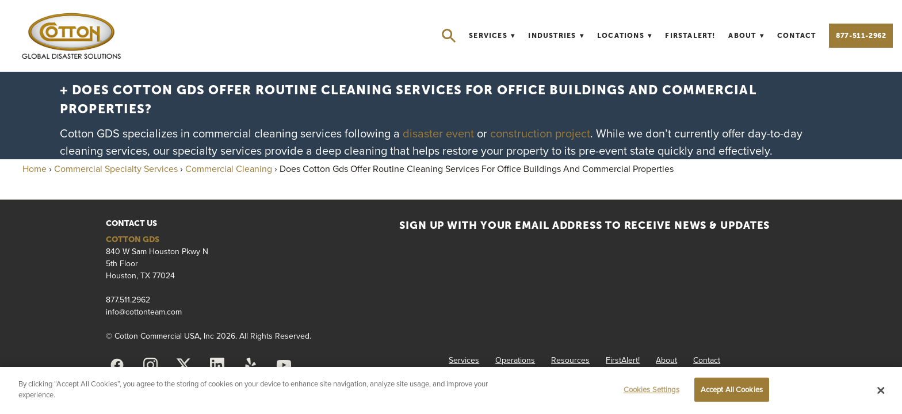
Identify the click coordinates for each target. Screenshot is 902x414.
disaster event (440, 133)
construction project (540, 133)
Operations (515, 360)
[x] (183, 365)
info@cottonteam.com (144, 311)
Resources (570, 360)
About (746, 36)
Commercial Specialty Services (116, 168)
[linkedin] (217, 365)
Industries (556, 36)
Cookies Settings (651, 389)
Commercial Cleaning (228, 168)
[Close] (881, 390)
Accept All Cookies (732, 389)
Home (34, 168)
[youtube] (284, 365)
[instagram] (150, 365)
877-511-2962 (861, 36)
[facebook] (117, 365)
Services (492, 36)
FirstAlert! (690, 36)
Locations (624, 36)
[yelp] (250, 365)
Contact (796, 36)
